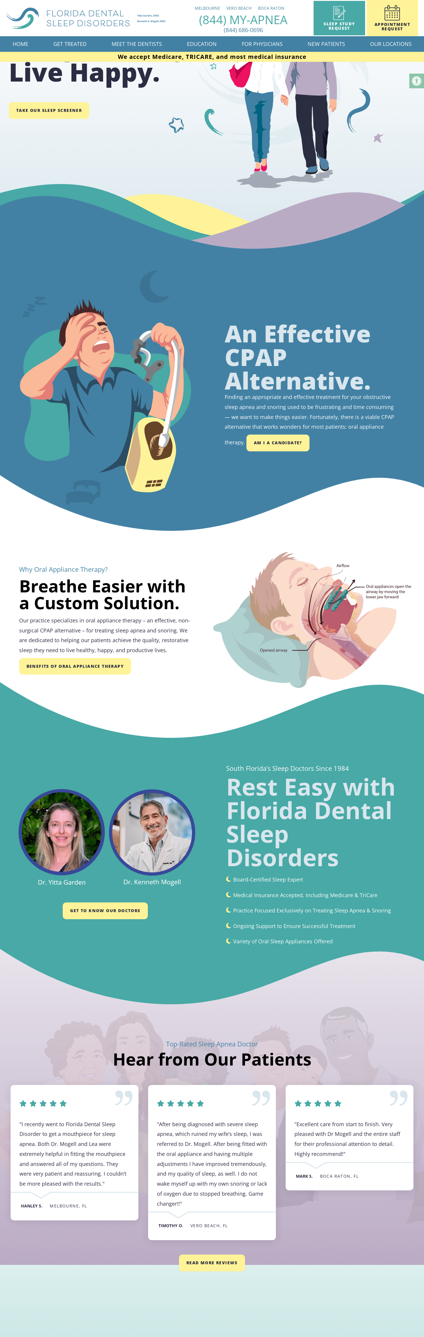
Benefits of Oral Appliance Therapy (75, 666)
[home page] (100, 18)
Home (20, 43)
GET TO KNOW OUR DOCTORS (105, 910)
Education (202, 43)
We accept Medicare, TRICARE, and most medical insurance (212, 57)
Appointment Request (392, 18)
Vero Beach (253, 8)
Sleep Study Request (339, 18)
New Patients (326, 43)
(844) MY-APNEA (257, 23)
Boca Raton (285, 8)
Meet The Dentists (137, 43)
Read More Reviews (212, 1263)
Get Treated (70, 43)
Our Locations (391, 43)
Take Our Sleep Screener (49, 110)
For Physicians (262, 43)
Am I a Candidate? (278, 442)
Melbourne (221, 8)
